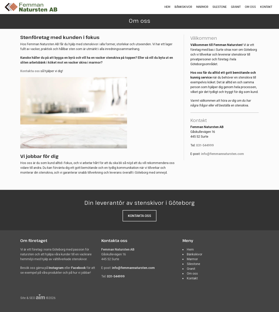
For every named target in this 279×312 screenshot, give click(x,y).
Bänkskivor (183, 7)
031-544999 (205, 145)
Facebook (78, 268)
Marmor (202, 7)
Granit (236, 7)
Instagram (56, 268)
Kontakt (266, 7)
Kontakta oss (30, 71)
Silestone (219, 7)
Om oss (250, 7)
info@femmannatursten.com (222, 154)
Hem (167, 7)
